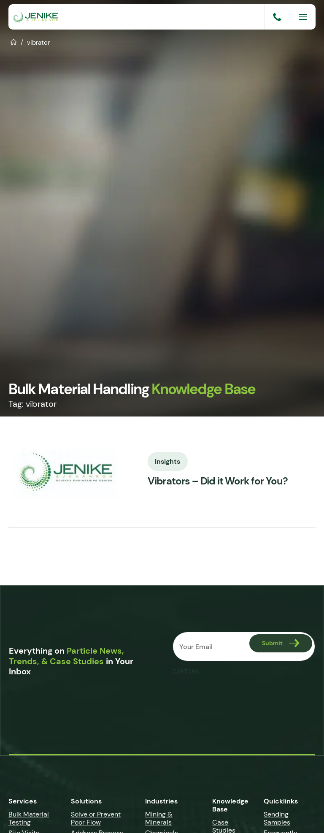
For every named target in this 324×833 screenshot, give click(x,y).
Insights (168, 461)
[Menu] (303, 16)
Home (14, 41)
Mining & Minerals (159, 818)
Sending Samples (277, 818)
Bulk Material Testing (28, 818)
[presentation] (237, 695)
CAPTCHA (186, 671)
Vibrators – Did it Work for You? (218, 481)
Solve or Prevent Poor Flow (96, 818)
